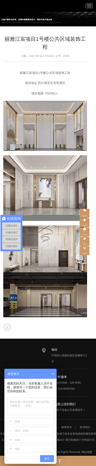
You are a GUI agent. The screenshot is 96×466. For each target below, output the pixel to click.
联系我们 (85, 427)
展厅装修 (70, 439)
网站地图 (87, 452)
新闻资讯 (66, 427)
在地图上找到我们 (63, 404)
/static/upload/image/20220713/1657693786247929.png (11, 5)
